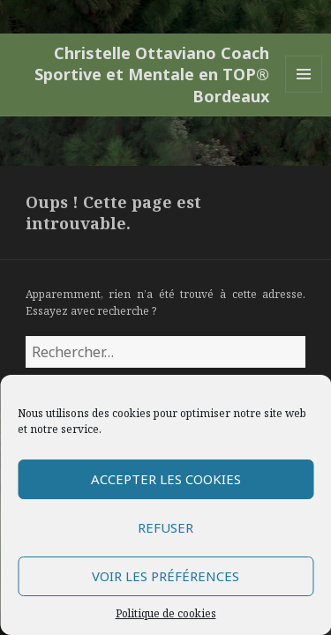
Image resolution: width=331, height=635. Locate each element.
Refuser (165, 527)
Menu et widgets (304, 92)
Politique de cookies (166, 613)
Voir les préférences (165, 576)
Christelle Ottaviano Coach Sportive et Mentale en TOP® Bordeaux (151, 74)
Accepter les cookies (166, 479)
